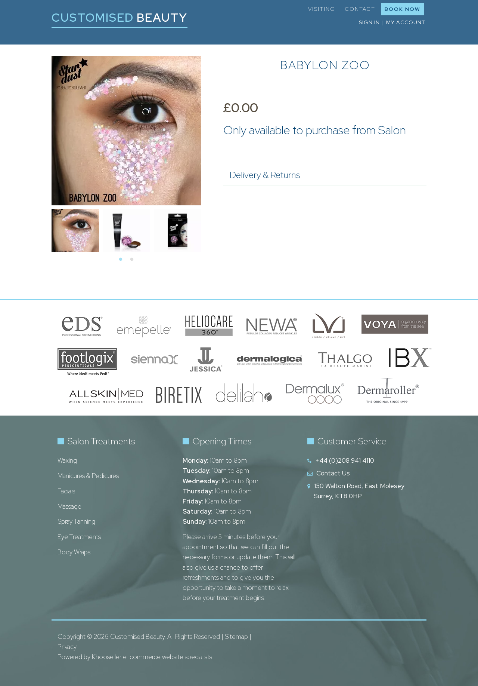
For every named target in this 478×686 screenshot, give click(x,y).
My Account (405, 22)
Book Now (402, 9)
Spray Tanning (76, 521)
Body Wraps (74, 552)
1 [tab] (120, 259)
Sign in (369, 22)
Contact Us (333, 473)
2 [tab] (132, 259)
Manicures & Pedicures (88, 476)
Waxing (67, 460)
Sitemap (236, 637)
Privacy (67, 647)
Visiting (321, 9)
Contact (360, 9)
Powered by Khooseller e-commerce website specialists (135, 657)
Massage (69, 506)
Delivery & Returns (324, 175)
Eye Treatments (79, 537)
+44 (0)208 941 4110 (344, 460)
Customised (119, 17)
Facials (66, 491)
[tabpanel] (75, 229)
